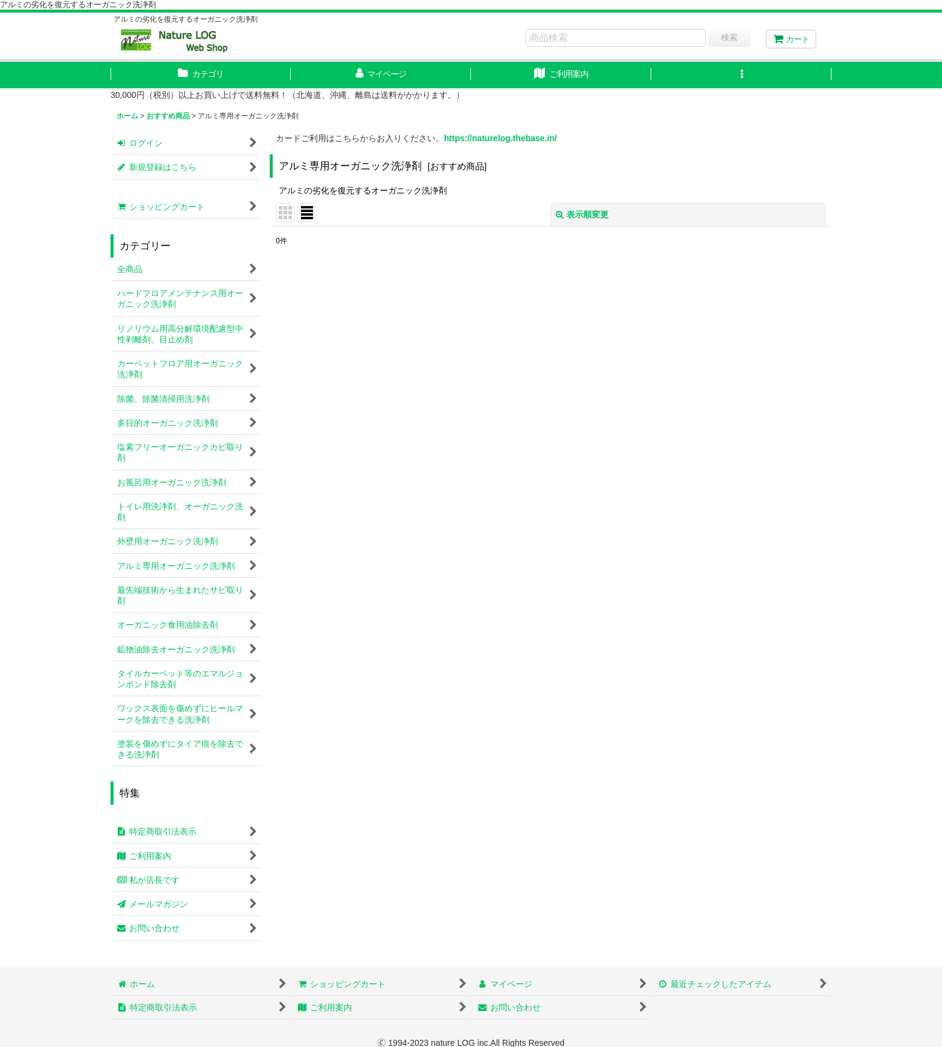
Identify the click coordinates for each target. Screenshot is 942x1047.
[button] (741, 75)
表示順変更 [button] (582, 214)
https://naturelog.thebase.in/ (500, 138)
